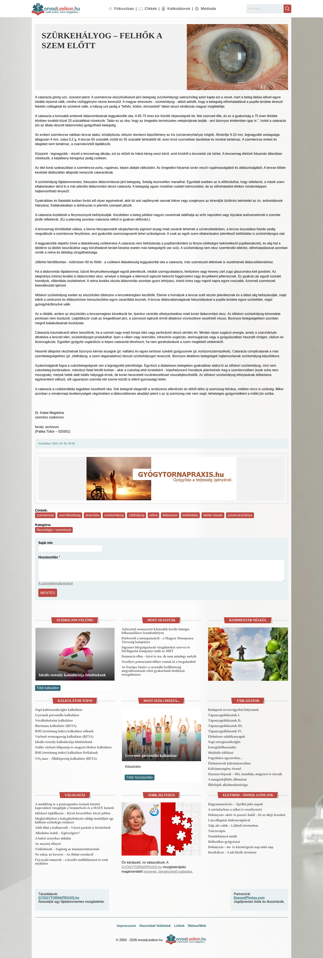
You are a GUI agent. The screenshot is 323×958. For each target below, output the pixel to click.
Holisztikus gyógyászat (224, 840)
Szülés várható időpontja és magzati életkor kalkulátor (73, 746)
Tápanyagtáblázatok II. (224, 719)
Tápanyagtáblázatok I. (224, 714)
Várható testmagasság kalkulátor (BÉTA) (64, 735)
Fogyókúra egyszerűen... (225, 757)
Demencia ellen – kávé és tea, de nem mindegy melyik (159, 655)
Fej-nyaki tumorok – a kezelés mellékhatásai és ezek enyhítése (71, 860)
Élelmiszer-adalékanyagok (226, 735)
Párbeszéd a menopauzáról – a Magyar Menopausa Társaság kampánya (157, 639)
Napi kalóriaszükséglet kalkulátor (59, 708)
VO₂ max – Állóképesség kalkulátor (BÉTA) (66, 757)
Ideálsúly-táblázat (220, 751)
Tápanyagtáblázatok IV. (225, 730)
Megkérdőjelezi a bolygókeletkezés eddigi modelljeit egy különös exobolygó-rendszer (74, 819)
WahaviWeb (197, 925)
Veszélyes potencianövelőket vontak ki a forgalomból (158, 661)
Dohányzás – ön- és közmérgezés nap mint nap (240, 846)
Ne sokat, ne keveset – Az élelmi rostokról (64, 853)
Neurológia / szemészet (54, 530)
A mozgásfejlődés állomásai (227, 778)
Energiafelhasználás (222, 746)
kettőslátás (190, 515)
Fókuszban (124, 8)
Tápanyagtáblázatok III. (225, 725)
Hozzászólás (48, 557)
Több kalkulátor (47, 687)
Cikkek (151, 8)
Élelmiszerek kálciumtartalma (229, 762)
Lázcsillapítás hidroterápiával (229, 819)
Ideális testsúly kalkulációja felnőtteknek (72, 674)
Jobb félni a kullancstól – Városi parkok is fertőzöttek (73, 826)
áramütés (92, 515)
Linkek (179, 925)
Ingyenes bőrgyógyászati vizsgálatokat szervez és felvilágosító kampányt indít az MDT (156, 648)
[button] (237, 57)
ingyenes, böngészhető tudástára (168, 870)
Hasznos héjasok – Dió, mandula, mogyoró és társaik (245, 773)
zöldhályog (136, 515)
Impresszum (126, 925)
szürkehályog (114, 515)
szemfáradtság (70, 515)
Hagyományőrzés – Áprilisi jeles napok (235, 803)
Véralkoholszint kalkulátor (54, 719)
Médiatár (209, 8)
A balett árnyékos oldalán (53, 837)
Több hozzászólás (139, 776)
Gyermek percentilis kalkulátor (57, 714)
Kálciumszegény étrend (224, 767)
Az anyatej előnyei (48, 842)
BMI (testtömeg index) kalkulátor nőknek (64, 730)
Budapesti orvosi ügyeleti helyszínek (233, 708)
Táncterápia (216, 830)
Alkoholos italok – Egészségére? (57, 832)
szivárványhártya (240, 515)
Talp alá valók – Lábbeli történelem (233, 824)
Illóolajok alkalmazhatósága (228, 783)
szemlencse (45, 515)
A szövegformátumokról (55, 583)
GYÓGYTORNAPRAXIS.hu (142, 866)
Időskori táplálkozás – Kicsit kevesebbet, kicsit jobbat (73, 812)
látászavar (170, 515)
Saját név (45, 543)
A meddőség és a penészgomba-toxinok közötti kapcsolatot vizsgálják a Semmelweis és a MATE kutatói (74, 805)
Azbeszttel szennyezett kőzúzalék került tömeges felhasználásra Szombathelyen (156, 630)
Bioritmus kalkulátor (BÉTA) (55, 725)
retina (153, 515)
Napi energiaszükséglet (224, 741)
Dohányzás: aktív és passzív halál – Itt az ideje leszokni (246, 814)
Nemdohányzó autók (222, 835)
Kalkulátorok (178, 8)
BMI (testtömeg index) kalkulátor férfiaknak (66, 751)
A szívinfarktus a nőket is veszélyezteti (235, 808)
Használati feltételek (155, 925)
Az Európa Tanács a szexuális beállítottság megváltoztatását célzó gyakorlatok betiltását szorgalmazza (153, 669)
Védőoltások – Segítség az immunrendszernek (67, 848)
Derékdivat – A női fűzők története (232, 851)
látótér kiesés (212, 515)
